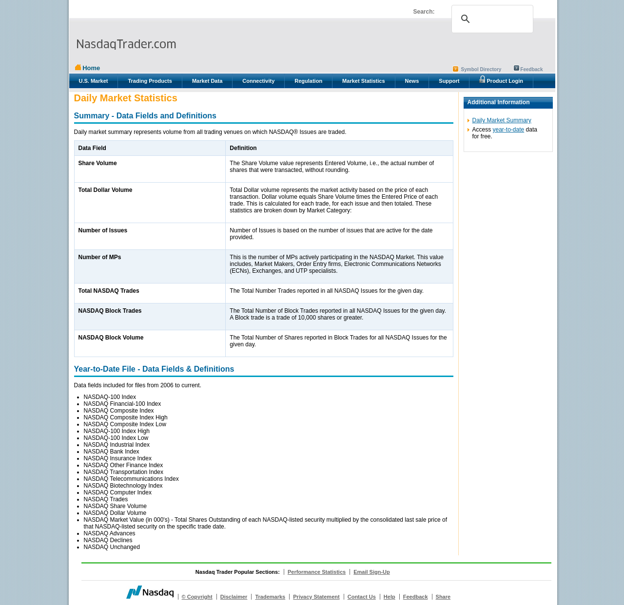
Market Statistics (363, 81)
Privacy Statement (316, 597)
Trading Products (150, 81)
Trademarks (270, 597)
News (412, 81)
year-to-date (509, 129)
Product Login (501, 79)
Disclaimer (234, 597)
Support (449, 81)
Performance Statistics (317, 572)
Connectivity (258, 81)
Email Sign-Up (371, 572)
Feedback (531, 69)
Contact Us (362, 597)
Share (443, 597)
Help (389, 597)
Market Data (207, 81)
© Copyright (197, 597)
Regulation (308, 81)
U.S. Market (93, 81)
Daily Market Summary (501, 120)
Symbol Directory (481, 69)
